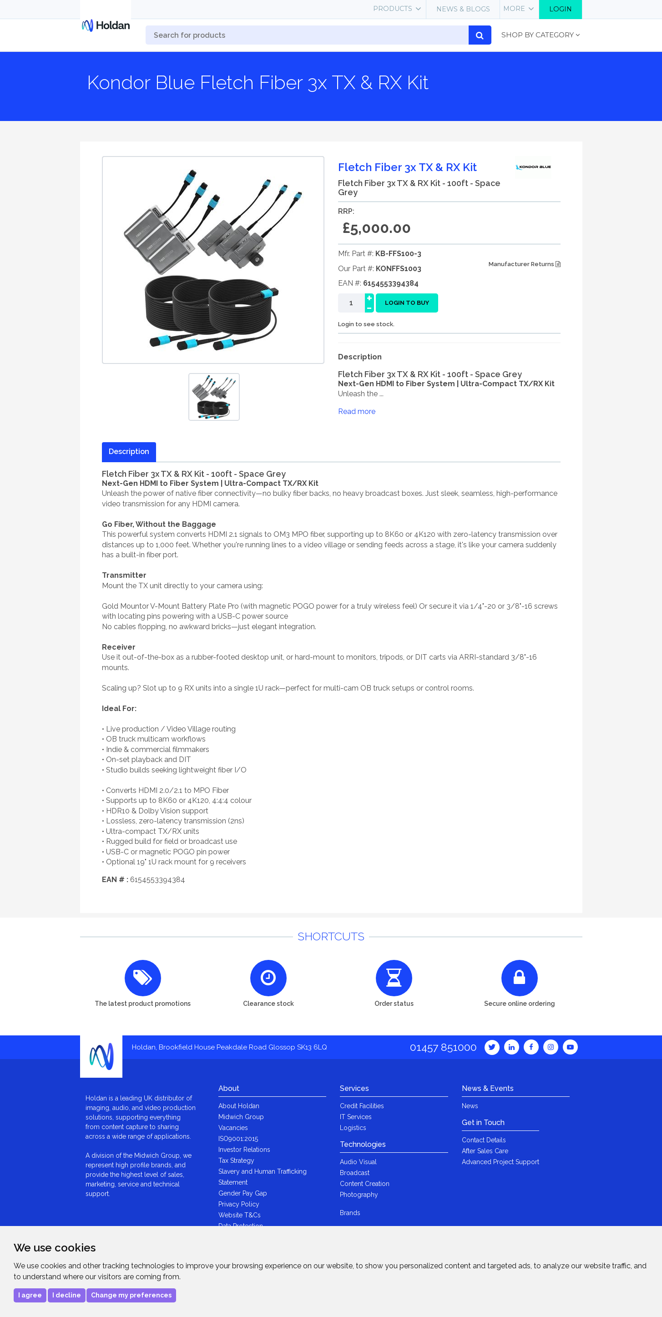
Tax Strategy (236, 1160)
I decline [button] (66, 1295)
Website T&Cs (239, 1215)
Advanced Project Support (500, 1162)
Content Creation (364, 1183)
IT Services (356, 1116)
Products (392, 9)
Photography (359, 1194)
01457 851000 (443, 1047)
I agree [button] (30, 1295)
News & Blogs (463, 9)
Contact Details (484, 1140)
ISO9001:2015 (238, 1138)
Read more (356, 411)
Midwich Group (241, 1116)
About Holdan (238, 1106)
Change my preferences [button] (131, 1295)
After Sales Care (485, 1151)
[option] (214, 397)
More (514, 9)
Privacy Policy (238, 1204)
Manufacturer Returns (525, 264)
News (470, 1106)
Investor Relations (244, 1149)
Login (560, 9)
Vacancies (233, 1127)
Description (129, 451)
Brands (350, 1212)
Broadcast (354, 1172)
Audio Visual (358, 1162)
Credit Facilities (362, 1106)
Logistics (353, 1127)
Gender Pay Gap (242, 1193)
